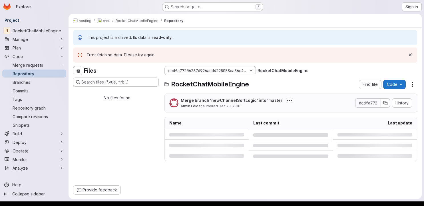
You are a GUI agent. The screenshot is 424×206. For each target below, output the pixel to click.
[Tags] (34, 99)
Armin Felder (191, 106)
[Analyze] (34, 168)
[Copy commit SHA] (385, 103)
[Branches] (34, 82)
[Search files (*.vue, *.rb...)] (116, 82)
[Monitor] (34, 159)
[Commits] (34, 91)
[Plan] (34, 48)
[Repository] (34, 74)
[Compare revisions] (34, 116)
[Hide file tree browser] (77, 70)
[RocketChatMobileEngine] (34, 31)
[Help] (34, 185)
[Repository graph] (34, 108)
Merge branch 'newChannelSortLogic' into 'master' (232, 100)
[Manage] (34, 39)
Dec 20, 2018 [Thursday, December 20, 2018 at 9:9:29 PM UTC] (229, 106)
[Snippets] (34, 125)
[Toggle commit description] (289, 100)
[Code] (34, 56)
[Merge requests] (34, 65)
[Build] (34, 134)
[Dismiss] (410, 55)
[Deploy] (34, 142)
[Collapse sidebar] (34, 194)
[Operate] (34, 151)
